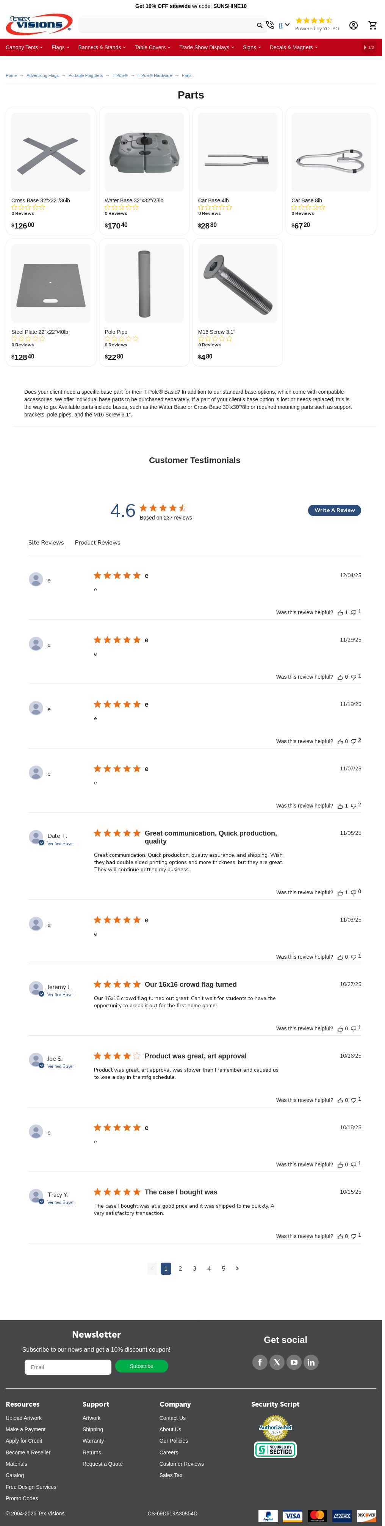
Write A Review (335, 510)
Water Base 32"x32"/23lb (134, 200)
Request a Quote (103, 1464)
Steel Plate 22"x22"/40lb (39, 332)
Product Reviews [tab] (98, 542)
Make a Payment (25, 1429)
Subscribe (141, 1366)
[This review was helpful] (340, 612)
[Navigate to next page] (237, 1269)
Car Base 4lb (213, 200)
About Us (171, 1429)
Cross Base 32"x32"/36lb (40, 200)
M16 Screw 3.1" (216, 332)
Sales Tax (171, 1475)
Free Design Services (31, 1487)
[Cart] (372, 25)
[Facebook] (260, 1362)
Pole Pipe (116, 332)
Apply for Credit (24, 1441)
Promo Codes (22, 1498)
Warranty (93, 1441)
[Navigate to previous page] (152, 1269)
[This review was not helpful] (353, 611)
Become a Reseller (28, 1452)
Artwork (91, 1418)
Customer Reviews (182, 1464)
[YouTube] (294, 1362)
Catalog (15, 1475)
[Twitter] (277, 1362)
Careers (169, 1452)
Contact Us (173, 1418)
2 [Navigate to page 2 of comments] (180, 1269)
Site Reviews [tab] (46, 542)
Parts (187, 75)
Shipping (93, 1429)
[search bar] (172, 25)
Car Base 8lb (306, 200)
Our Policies (174, 1441)
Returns (92, 1452)
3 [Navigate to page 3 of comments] (195, 1269)
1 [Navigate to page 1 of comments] (166, 1269)
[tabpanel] (194, 930)
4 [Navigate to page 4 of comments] (209, 1269)
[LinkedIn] (311, 1362)
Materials (16, 1464)
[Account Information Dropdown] (353, 25)
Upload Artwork (24, 1418)
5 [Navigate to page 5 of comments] (223, 1269)
